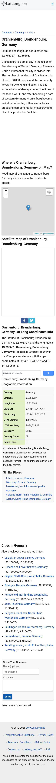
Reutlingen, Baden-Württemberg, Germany (29, 626)
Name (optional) (11, 666)
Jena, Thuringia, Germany (19, 603)
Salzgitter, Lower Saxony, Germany (24, 557)
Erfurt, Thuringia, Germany (20, 478)
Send (7, 696)
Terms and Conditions (19, 742)
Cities (30, 32)
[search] (20, 373)
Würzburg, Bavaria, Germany (21, 482)
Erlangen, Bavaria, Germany (20, 585)
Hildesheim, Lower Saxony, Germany (26, 566)
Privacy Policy (46, 735)
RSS (48, 749)
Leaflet (36, 234)
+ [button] (6, 191)
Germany (19, 32)
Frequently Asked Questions (19, 735)
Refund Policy (42, 742)
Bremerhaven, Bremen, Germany (23, 636)
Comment (8, 677)
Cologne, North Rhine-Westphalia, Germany (29, 494)
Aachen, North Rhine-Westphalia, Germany (28, 498)
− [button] (6, 195)
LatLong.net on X (33, 749)
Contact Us (14, 749)
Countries (7, 32)
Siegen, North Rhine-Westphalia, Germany (29, 576)
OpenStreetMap (48, 234)
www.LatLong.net (35, 727)
